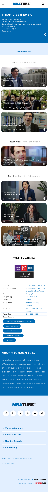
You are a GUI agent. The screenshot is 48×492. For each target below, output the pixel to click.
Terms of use (6, 458)
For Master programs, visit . (32, 483)
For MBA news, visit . (31, 479)
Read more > (7, 31)
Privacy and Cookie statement (22, 458)
